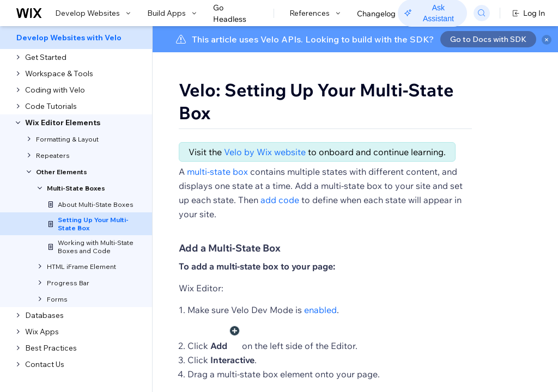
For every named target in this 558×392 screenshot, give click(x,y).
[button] (219, 151)
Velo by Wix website (265, 183)
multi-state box (217, 203)
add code (279, 231)
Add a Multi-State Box (230, 279)
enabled (320, 341)
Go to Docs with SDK (488, 39)
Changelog (376, 14)
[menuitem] (76, 37)
